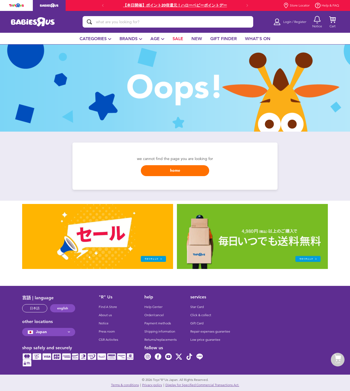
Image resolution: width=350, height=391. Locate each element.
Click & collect (200, 315)
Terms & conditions (125, 385)
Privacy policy (152, 385)
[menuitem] (95, 38)
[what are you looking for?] (168, 21)
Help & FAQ (327, 5)
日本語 (35, 308)
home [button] (175, 170)
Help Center (153, 307)
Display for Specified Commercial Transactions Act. (202, 385)
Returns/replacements (160, 340)
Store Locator (296, 5)
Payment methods (157, 323)
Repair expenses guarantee (210, 331)
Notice (104, 323)
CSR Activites (108, 340)
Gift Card (196, 323)
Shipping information (159, 331)
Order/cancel (154, 315)
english (62, 308)
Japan (36, 332)
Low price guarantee (205, 340)
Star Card (197, 307)
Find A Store (108, 307)
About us (105, 315)
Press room (107, 331)
